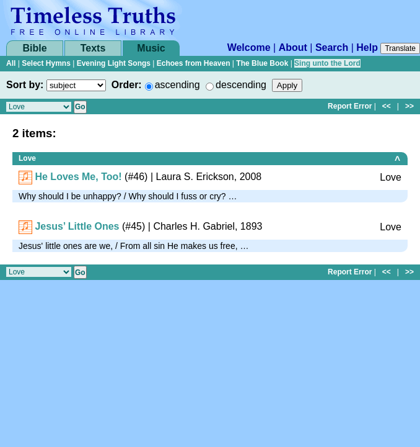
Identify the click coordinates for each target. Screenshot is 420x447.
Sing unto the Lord (327, 63)
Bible (34, 48)
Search (331, 47)
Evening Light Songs (114, 63)
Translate (400, 48)
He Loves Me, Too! (78, 176)
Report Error (350, 106)
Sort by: (24, 84)
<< (386, 106)
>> (409, 106)
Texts (93, 48)
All (10, 63)
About (293, 47)
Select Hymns (46, 63)
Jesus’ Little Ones (77, 226)
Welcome (249, 47)
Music (151, 48)
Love (27, 158)
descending (241, 84)
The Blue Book (262, 63)
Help (367, 47)
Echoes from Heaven (193, 63)
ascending (177, 84)
